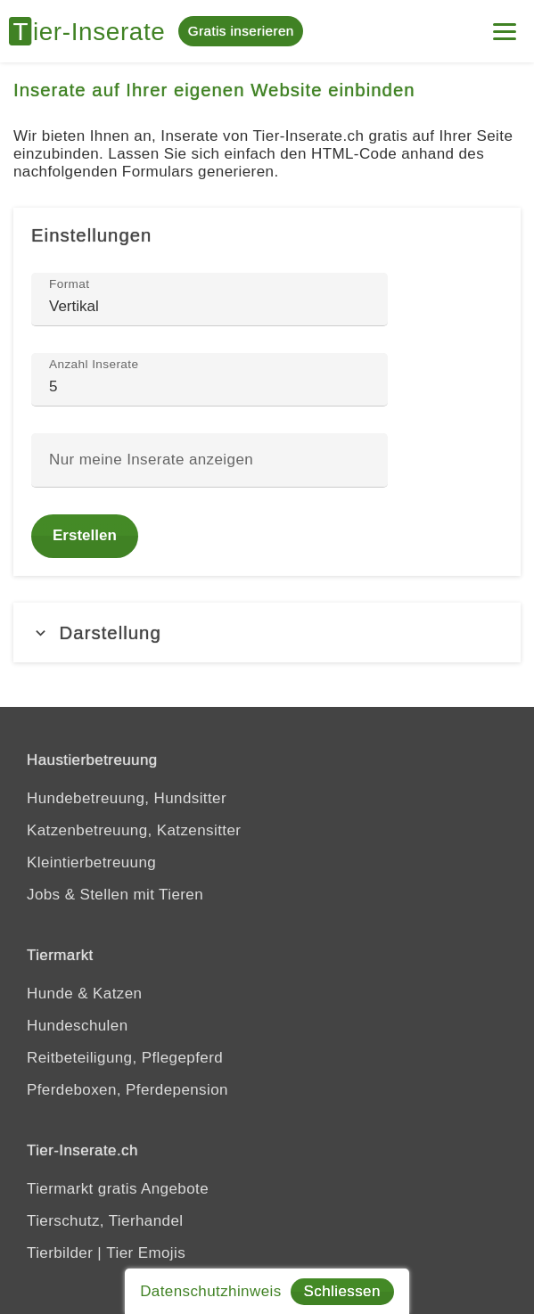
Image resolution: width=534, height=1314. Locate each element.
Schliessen (342, 1291)
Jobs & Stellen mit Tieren (115, 894)
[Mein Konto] (504, 24)
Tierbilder (60, 1252)
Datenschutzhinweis (210, 1291)
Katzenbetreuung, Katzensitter (134, 830)
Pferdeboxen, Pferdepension (127, 1089)
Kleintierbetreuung (91, 862)
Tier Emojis (145, 1252)
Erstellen (85, 535)
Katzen (117, 993)
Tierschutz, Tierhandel (105, 1220)
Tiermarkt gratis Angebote (118, 1188)
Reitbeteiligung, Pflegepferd (125, 1057)
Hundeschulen (77, 1025)
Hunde (50, 993)
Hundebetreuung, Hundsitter (126, 798)
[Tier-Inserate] (93, 31)
